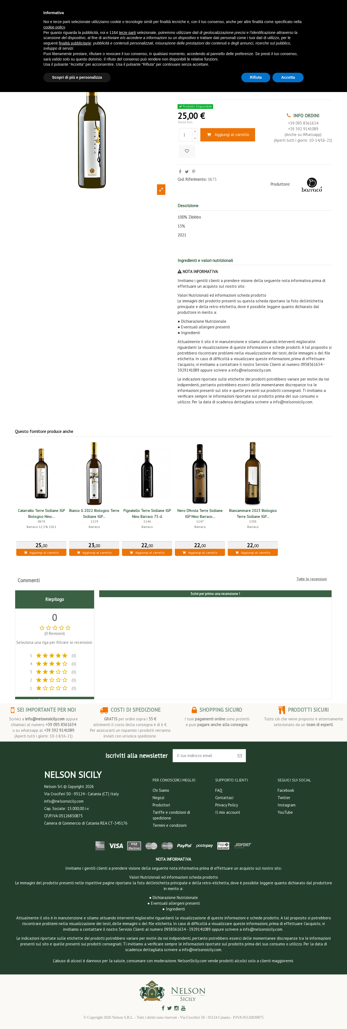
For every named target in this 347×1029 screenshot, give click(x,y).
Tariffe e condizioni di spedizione (171, 815)
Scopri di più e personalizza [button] (77, 77)
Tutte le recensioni (311, 579)
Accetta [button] (288, 77)
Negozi (158, 797)
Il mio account (227, 812)
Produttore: (280, 184)
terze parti (127, 32)
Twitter (284, 797)
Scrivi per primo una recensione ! (215, 593)
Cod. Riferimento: (192, 179)
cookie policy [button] (54, 27)
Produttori (161, 805)
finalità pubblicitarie (75, 43)
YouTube (285, 812)
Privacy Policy (226, 805)
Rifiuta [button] (256, 77)
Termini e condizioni (170, 825)
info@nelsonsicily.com (45, 718)
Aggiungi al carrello (227, 134)
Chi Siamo (161, 790)
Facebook (286, 790)
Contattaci (224, 797)
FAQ (218, 790)
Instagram (286, 805)
